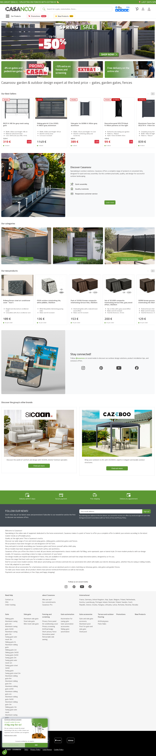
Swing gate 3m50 (11, 655)
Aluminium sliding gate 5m (11, 682)
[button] (153, 93)
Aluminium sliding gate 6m (11, 677)
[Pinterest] (101, 367)
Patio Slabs (102, 623)
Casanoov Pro (47, 604)
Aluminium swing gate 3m (11, 632)
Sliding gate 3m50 (12, 652)
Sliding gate (9, 618)
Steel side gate (29, 621)
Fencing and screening (47, 615)
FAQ (6, 602)
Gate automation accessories (67, 625)
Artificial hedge (47, 629)
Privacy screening (48, 626)
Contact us (9, 599)
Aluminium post (85, 623)
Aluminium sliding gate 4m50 (11, 687)
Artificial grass (103, 621)
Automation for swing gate (66, 619)
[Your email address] (110, 511)
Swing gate (9, 670)
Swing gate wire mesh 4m (11, 661)
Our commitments (49, 602)
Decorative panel (48, 634)
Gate (7, 614)
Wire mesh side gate (31, 623)
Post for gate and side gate (86, 627)
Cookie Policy (58, 749)
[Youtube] (119, 367)
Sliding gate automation (65, 630)
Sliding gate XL (10, 642)
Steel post (83, 631)
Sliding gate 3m (11, 707)
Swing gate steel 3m (12, 673)
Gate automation (67, 614)
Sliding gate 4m (11, 649)
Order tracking (10, 604)
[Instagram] (83, 367)
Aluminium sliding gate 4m (11, 692)
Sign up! (146, 511)
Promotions (120, 614)
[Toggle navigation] (13, 16)
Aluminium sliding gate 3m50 (11, 698)
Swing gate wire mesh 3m (11, 638)
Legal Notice (47, 749)
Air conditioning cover (50, 623)
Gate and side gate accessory (86, 619)
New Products (140, 614)
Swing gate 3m (10, 657)
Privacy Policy (35, 749)
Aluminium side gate (31, 618)
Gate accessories (85, 614)
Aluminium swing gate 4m (11, 622)
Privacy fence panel (49, 621)
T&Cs (26, 749)
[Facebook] (137, 367)
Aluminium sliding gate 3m (11, 703)
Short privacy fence (49, 631)
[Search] (78, 9)
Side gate (27, 614)
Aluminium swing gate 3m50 (11, 627)
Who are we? (47, 599)
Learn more (110, 202)
